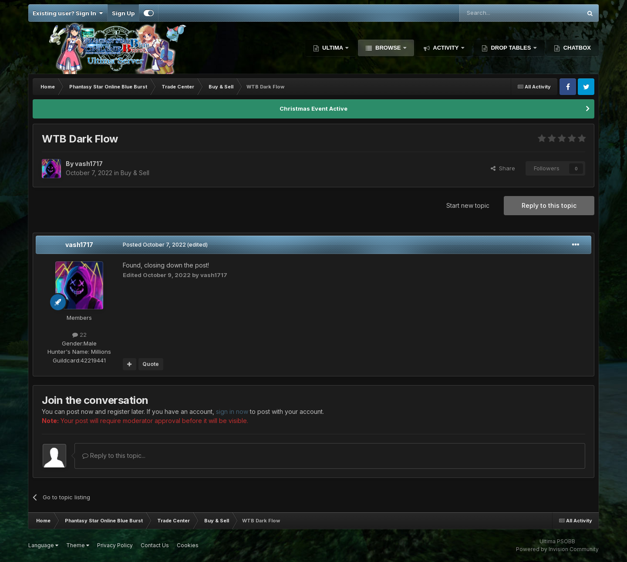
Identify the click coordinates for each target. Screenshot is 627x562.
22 (79, 334)
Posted (154, 244)
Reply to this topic (549, 205)
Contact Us (155, 545)
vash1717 (79, 244)
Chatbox (576, 47)
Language (43, 545)
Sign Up (123, 13)
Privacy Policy (115, 545)
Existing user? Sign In (68, 13)
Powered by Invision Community (557, 549)
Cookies (188, 545)
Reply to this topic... (113, 455)
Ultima (333, 47)
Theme (77, 545)
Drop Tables (511, 47)
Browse (388, 47)
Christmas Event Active (313, 108)
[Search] (498, 13)
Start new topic (467, 205)
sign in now (232, 411)
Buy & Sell (135, 172)
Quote (150, 364)
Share (503, 168)
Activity (445, 47)
